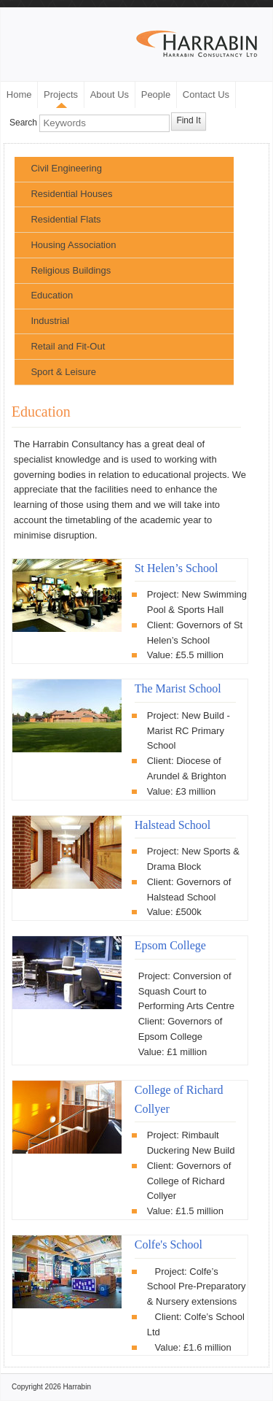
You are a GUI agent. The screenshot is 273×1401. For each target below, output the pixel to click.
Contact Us (206, 94)
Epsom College (170, 945)
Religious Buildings (71, 270)
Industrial (50, 320)
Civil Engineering (66, 168)
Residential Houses (71, 193)
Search (23, 123)
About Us (109, 94)
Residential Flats (65, 219)
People (155, 94)
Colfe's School (168, 1244)
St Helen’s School (176, 568)
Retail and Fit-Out (68, 346)
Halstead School (172, 825)
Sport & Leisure (63, 371)
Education (52, 295)
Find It (188, 120)
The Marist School (178, 688)
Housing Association (73, 244)
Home (19, 94)
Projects (61, 94)
